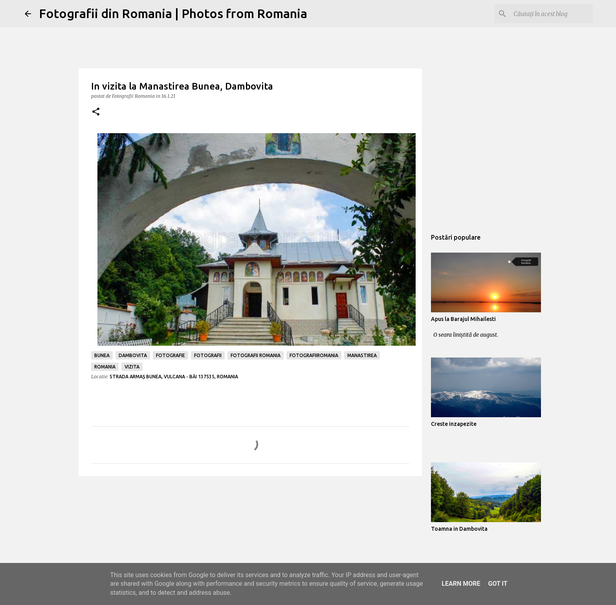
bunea (102, 355)
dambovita (133, 355)
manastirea (362, 355)
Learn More (461, 583)
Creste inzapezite (454, 424)
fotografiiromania (314, 355)
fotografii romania (255, 355)
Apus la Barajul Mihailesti (463, 319)
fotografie (170, 355)
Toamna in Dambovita (459, 529)
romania (105, 366)
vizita (132, 366)
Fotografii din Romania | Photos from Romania (173, 13)
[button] (96, 112)
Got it (497, 583)
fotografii (208, 355)
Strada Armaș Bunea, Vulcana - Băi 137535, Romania (174, 376)
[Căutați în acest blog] (551, 13)
